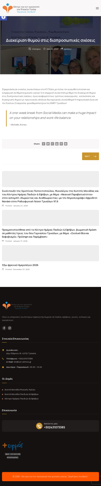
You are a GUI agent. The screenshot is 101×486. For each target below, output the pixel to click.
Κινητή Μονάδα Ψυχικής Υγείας (20, 389)
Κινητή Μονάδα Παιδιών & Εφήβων (22, 394)
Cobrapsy (36, 49)
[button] (3, 16)
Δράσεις (67, 49)
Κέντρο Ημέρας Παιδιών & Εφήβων (22, 398)
